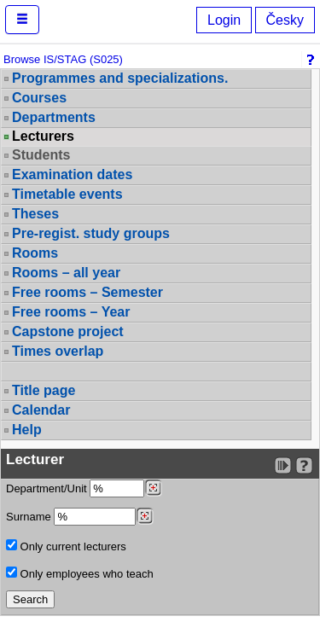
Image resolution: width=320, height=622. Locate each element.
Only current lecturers (66, 546)
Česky (285, 20)
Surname (80, 517)
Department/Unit (84, 488)
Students (41, 155)
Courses (39, 97)
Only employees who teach (80, 573)
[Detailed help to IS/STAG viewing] (304, 465)
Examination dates (72, 174)
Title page (43, 390)
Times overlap (57, 351)
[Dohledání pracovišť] (153, 488)
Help (27, 429)
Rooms (35, 253)
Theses (35, 213)
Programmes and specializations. (120, 78)
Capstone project (68, 331)
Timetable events (67, 194)
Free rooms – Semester (87, 292)
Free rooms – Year (71, 312)
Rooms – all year (66, 272)
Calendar (41, 410)
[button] (22, 19)
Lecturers (43, 136)
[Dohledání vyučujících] (145, 516)
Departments (54, 117)
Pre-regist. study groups (91, 233)
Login (224, 20)
